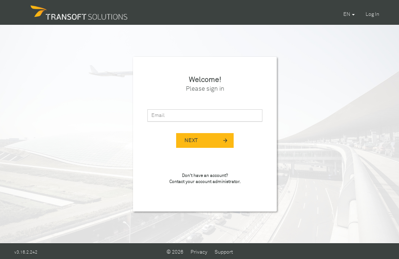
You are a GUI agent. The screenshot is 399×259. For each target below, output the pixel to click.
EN (349, 14)
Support (224, 252)
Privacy (199, 252)
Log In (372, 14)
